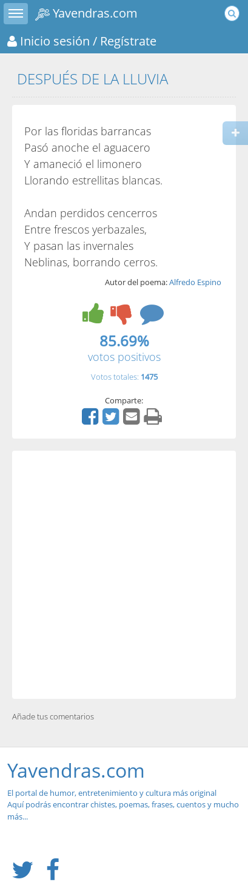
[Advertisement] (124, 575)
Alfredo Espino (195, 282)
